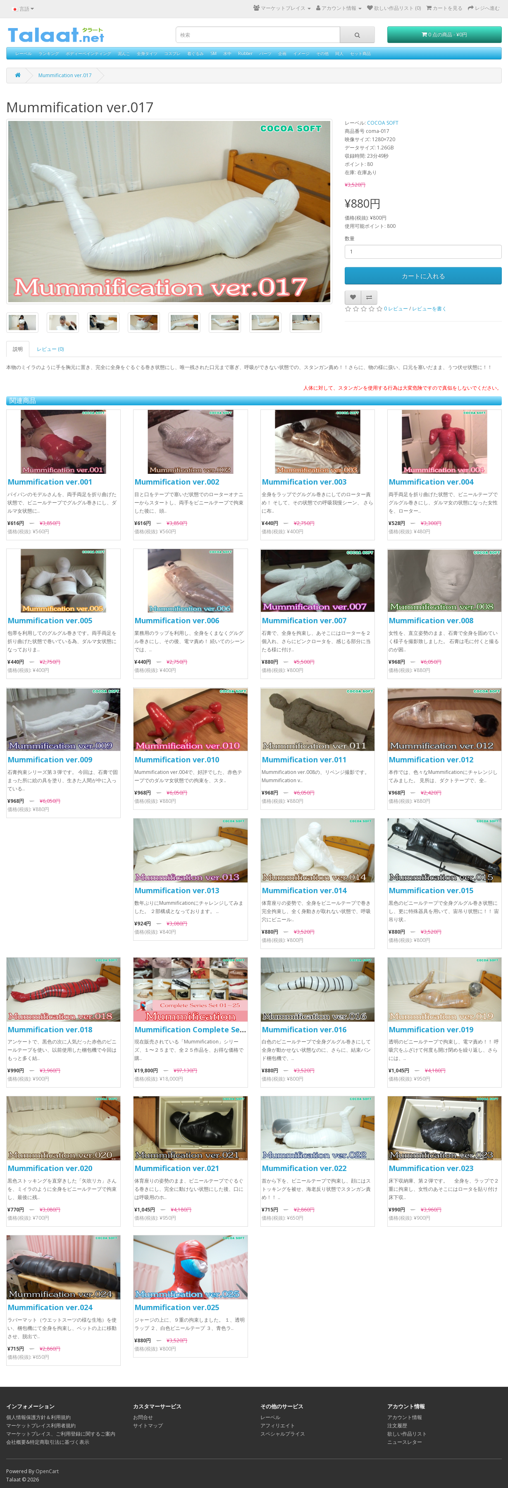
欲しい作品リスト (407, 1433)
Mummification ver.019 (431, 1029)
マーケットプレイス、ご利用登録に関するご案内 (60, 1433)
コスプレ (172, 53)
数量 (350, 238)
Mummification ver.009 (49, 759)
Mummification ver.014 (304, 890)
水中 (227, 53)
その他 (322, 53)
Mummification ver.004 (431, 482)
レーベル (23, 53)
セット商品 (360, 53)
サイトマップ (148, 1425)
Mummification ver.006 (176, 620)
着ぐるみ (195, 53)
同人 (339, 53)
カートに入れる (423, 276)
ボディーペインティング (88, 53)
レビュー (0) (50, 348)
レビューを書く (429, 308)
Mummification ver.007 (304, 620)
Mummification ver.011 (304, 759)
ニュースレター (404, 1441)
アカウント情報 (404, 1417)
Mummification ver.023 (431, 1168)
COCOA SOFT (382, 122)
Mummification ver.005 (49, 620)
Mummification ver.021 (176, 1168)
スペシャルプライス (282, 1433)
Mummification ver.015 (431, 890)
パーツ (265, 53)
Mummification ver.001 (49, 482)
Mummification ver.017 (65, 75)
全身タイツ (147, 53)
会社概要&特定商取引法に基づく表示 (47, 1441)
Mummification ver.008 (431, 620)
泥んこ (124, 53)
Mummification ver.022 (304, 1168)
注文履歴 (397, 1425)
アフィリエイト (277, 1425)
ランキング (48, 53)
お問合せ (143, 1417)
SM (213, 53)
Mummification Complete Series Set (201, 1029)
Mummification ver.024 (49, 1307)
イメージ (301, 53)
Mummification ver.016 (304, 1029)
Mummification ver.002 (176, 482)
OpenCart (47, 1471)
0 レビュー (396, 308)
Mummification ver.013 (176, 890)
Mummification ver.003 (304, 482)
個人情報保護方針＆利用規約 (38, 1417)
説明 (18, 348)
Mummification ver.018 (49, 1029)
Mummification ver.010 (176, 759)
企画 (282, 53)
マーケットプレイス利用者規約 (41, 1425)
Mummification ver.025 (176, 1307)
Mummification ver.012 (431, 759)
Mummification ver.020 (49, 1168)
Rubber (245, 53)
